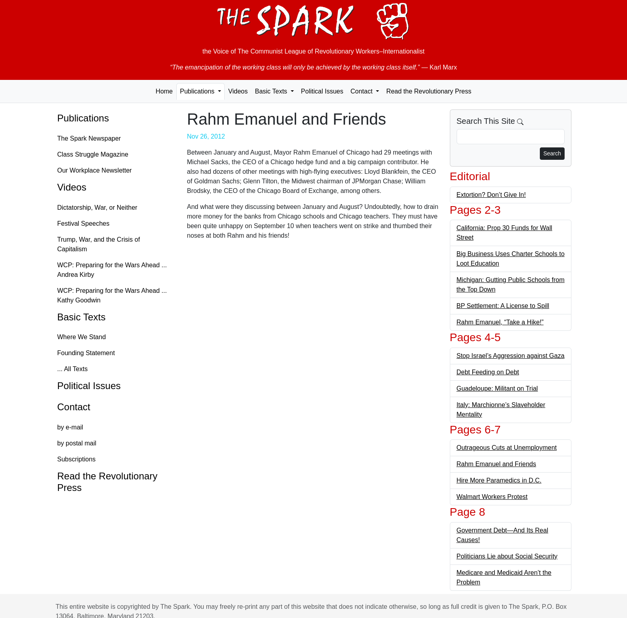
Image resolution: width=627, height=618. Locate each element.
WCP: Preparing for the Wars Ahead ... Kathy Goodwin (112, 295)
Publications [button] (198, 91)
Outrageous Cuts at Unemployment (507, 447)
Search (552, 153)
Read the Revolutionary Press (428, 91)
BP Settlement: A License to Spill (503, 305)
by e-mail (70, 427)
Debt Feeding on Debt (488, 372)
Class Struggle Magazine (92, 154)
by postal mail (76, 443)
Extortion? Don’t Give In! (491, 194)
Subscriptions (76, 459)
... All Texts (72, 369)
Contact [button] (362, 91)
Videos (238, 91)
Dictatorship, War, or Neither (97, 207)
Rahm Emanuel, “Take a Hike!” (500, 322)
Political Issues (322, 91)
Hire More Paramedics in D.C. (499, 480)
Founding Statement (86, 353)
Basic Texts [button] (272, 91)
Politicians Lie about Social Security (507, 556)
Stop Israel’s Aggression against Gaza (511, 355)
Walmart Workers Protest (492, 496)
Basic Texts (81, 317)
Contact (73, 406)
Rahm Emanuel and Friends (496, 464)
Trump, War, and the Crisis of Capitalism (98, 244)
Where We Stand (81, 337)
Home (164, 91)
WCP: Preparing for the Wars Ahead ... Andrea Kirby (112, 270)
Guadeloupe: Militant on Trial (497, 388)
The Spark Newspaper (89, 138)
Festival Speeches (83, 223)
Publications (83, 118)
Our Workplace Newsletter (94, 170)
